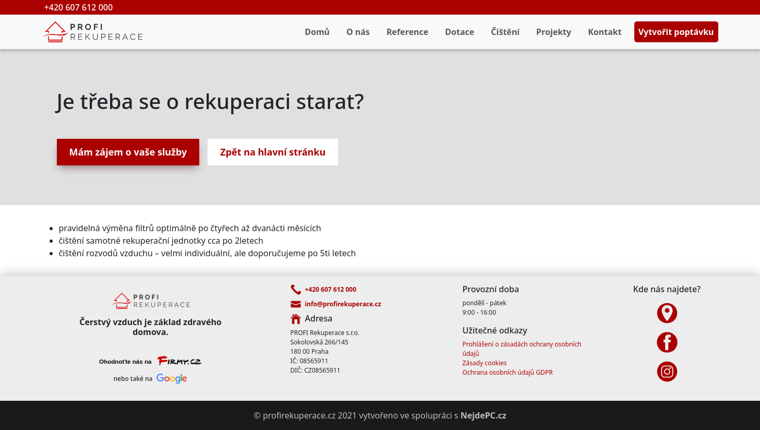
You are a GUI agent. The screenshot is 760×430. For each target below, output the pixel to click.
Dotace (459, 32)
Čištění (505, 32)
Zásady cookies (485, 363)
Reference (407, 32)
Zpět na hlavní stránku (272, 152)
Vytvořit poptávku (676, 32)
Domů (317, 32)
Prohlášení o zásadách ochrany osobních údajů (522, 349)
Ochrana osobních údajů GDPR (508, 372)
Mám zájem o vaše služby (128, 152)
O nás (358, 32)
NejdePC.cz (483, 415)
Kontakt (604, 32)
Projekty (553, 32)
